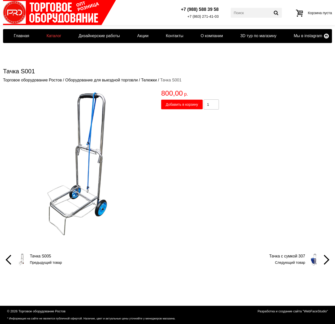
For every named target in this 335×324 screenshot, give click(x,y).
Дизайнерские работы (99, 36)
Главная (21, 36)
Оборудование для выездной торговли (101, 80)
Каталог (54, 36)
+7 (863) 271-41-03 (203, 16)
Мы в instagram (308, 36)
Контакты (174, 36)
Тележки (149, 80)
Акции (143, 36)
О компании (212, 36)
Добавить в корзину (182, 104)
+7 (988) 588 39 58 (200, 9)
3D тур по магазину (258, 36)
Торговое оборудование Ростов (32, 80)
